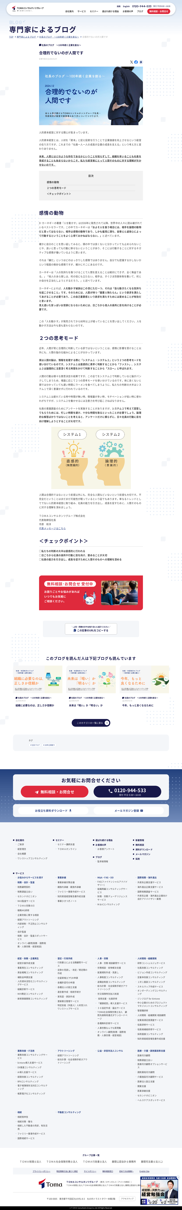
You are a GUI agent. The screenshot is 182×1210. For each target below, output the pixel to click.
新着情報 (140, 840)
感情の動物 (53, 182)
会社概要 (22, 853)
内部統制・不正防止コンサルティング (32, 925)
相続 (20, 1112)
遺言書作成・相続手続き (69, 991)
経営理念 (22, 848)
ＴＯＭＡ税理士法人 (30, 1161)
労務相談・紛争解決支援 (109, 967)
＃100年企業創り (49, 745)
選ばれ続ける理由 (104, 840)
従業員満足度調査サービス (150, 1019)
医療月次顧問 (143, 1055)
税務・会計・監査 (26, 882)
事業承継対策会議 (66, 882)
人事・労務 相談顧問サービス (111, 962)
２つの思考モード (56, 188)
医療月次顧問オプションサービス (152, 1065)
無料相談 (140, 844)
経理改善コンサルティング (30, 1076)
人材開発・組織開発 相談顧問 (151, 1015)
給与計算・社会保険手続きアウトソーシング (112, 987)
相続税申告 (23, 1116)
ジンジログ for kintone (148, 998)
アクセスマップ (127, 1198)
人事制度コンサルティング (110, 977)
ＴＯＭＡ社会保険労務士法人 (62, 1161)
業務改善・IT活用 (26, 1050)
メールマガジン (143, 854)
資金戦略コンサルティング (30, 972)
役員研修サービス (146, 1024)
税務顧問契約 (24, 886)
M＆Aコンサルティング (108, 904)
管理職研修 (142, 1010)
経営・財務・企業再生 (28, 958)
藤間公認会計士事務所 (124, 1161)
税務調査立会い (25, 891)
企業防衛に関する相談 (28, 914)
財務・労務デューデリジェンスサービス (112, 898)
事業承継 (62, 877)
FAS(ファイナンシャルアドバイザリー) (112, 883)
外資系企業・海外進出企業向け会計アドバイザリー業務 (152, 897)
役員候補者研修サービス (149, 1029)
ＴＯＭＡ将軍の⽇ (26, 905)
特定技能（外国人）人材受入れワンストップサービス (72, 1007)
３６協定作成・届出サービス (111, 1007)
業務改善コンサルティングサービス (32, 1056)
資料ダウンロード (144, 849)
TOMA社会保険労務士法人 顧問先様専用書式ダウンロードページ (112, 1015)
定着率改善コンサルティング (151, 977)
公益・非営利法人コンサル (110, 1050)
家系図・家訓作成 (66, 996)
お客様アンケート (105, 848)
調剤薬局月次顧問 (146, 1072)
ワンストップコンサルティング (32, 858)
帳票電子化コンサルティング (31, 1093)
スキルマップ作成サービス (150, 986)
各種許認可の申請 (66, 982)
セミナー (60, 840)
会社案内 (20, 840)
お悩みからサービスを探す (30, 877)
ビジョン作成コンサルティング (152, 972)
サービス (20, 873)
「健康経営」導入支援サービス (112, 1003)
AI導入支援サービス (27, 1072)
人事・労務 (102, 958)
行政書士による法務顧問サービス (72, 964)
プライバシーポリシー (41, 1171)
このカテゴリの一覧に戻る (93, 723)
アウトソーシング (66, 1050)
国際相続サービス (26, 1138)
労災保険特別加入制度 (108, 993)
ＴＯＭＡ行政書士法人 (95, 1161)
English (126, 6)
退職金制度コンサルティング (111, 981)
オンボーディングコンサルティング (152, 992)
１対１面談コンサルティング (151, 981)
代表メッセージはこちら (52, 528)
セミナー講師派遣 (66, 844)
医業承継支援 (143, 1090)
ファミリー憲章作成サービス (71, 891)
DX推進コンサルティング (29, 1067)
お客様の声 (101, 844)
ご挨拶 (21, 844)
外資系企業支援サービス (149, 882)
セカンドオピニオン (27, 896)
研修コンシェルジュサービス (151, 962)
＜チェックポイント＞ (59, 193)
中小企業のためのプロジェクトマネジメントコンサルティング (152, 1004)
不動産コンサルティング (69, 1112)
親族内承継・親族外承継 (69, 886)
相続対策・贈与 (25, 1121)
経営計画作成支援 (26, 962)
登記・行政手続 (65, 958)
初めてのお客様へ (126, 1171)
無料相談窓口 (107, 1171)
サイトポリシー (90, 1171)
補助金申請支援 (25, 977)
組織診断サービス (26, 989)
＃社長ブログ (35, 745)
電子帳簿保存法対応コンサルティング (32, 1087)
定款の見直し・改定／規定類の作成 (72, 971)
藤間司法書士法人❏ (151, 1161)
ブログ (99, 857)
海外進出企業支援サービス (150, 886)
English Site (144, 1171)
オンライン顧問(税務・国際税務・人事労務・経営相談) (32, 944)
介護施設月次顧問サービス (150, 1076)
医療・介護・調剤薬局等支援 (151, 1050)
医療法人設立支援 (146, 1081)
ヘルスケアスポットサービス (151, 1100)
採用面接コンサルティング (150, 1033)
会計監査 (22, 931)
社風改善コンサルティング (150, 967)
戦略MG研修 (23, 910)
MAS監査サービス (26, 900)
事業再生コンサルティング (30, 967)
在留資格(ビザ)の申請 (68, 977)
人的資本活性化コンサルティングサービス (32, 983)
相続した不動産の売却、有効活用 (32, 1127)
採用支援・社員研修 (107, 998)
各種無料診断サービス (108, 1023)
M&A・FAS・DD (105, 877)
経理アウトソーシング (28, 919)
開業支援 (141, 1086)
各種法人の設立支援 (67, 987)
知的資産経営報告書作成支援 (71, 896)
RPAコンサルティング (28, 1081)
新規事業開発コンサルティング (32, 998)
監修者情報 (102, 861)
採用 (118, 6)
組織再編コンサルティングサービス (112, 890)
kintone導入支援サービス (30, 1062)
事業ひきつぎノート (67, 900)
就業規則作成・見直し (108, 972)
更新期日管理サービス (68, 1001)
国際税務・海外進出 (147, 877)
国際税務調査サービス (148, 891)
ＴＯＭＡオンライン (67, 848)
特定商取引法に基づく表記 (67, 1171)
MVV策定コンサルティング (30, 993)
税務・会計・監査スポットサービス (32, 937)
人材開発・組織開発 (147, 958)
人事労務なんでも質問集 (109, 1027)
